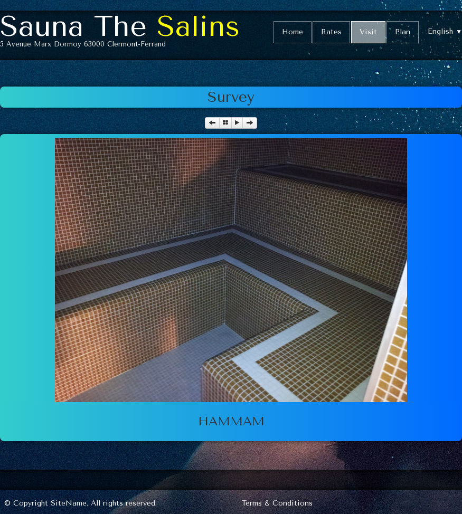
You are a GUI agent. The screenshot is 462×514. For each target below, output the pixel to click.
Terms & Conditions (277, 503)
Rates (331, 31)
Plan (402, 31)
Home (292, 31)
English (445, 31)
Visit (368, 31)
